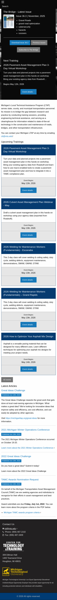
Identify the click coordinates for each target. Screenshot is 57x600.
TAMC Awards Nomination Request (20, 479)
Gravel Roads (25, 20)
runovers (22, 33)
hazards (22, 30)
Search (5, 6)
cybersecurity (24, 27)
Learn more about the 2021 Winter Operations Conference (28, 448)
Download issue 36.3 (20, 43)
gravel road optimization (29, 24)
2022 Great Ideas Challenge (16, 456)
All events (7, 380)
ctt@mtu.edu (7, 136)
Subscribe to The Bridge (28, 50)
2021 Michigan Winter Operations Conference (25, 429)
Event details (29, 92)
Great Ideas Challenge (13, 390)
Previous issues (40, 43)
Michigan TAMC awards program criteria (22, 512)
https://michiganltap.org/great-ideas (21, 418)
